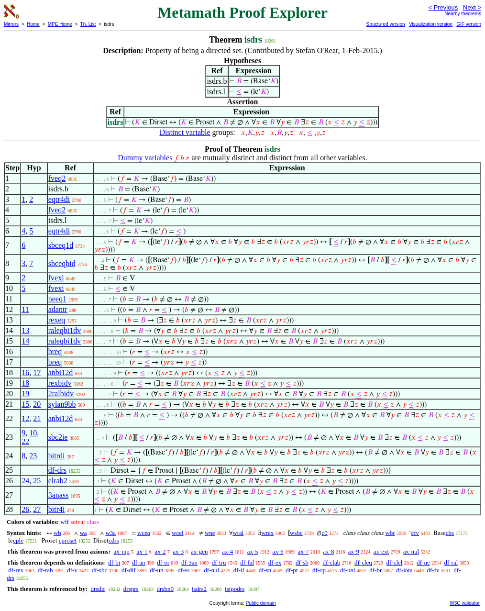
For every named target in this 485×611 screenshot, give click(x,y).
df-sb (302, 562)
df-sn (265, 570)
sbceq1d (60, 245)
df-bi (114, 562)
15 (25, 404)
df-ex (274, 562)
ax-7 (303, 551)
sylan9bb (62, 404)
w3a (110, 532)
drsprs (131, 588)
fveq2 (57, 178)
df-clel (394, 562)
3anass (58, 495)
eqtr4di (59, 199)
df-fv (433, 570)
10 (33, 433)
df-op (319, 570)
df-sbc (100, 570)
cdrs (114, 540)
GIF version (468, 24)
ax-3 (178, 551)
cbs (450, 532)
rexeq (57, 320)
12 (25, 418)
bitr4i (56, 509)
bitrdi (56, 456)
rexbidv (60, 383)
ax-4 (227, 551)
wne (210, 532)
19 (25, 393)
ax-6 (278, 551)
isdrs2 (199, 588)
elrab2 (57, 481)
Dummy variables (145, 158)
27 (37, 509)
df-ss (183, 570)
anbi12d (60, 372)
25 (37, 481)
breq (55, 351)
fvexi (56, 278)
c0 (324, 532)
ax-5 (252, 551)
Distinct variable (184, 132)
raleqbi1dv (64, 330)
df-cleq (363, 562)
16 (25, 372)
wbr (390, 532)
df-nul (211, 570)
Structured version (385, 24)
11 (25, 309)
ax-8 (328, 551)
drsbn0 (165, 588)
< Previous (443, 7)
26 (25, 509)
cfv (415, 532)
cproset (68, 540)
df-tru (219, 562)
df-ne (423, 562)
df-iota (404, 570)
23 (33, 456)
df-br (375, 570)
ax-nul (411, 551)
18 (25, 383)
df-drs (57, 470)
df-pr (292, 570)
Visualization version (430, 24)
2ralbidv (61, 393)
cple (18, 540)
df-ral (451, 562)
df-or (163, 562)
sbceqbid (62, 263)
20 (37, 404)
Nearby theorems (462, 13)
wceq (143, 532)
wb (57, 532)
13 (25, 330)
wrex (267, 532)
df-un (156, 570)
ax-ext (381, 551)
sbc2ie (58, 437)
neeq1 (57, 299)
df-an (138, 562)
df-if (238, 570)
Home (33, 24)
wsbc (296, 532)
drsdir (97, 588)
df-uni (347, 570)
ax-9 (353, 551)
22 (25, 441)
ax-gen (199, 551)
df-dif (128, 570)
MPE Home (60, 24)
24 (25, 481)
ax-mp (122, 551)
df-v (72, 570)
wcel (178, 532)
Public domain (261, 603)
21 (37, 418)
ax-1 (142, 551)
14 (25, 341)
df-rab (45, 570)
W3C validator (465, 603)
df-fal (247, 562)
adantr (57, 309)
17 (37, 372)
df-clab (331, 562)
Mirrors (11, 24)
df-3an (189, 562)
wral (237, 532)
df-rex (15, 570)
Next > (472, 7)
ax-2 (159, 551)
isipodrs (234, 588)
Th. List (88, 24)
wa (83, 532)
